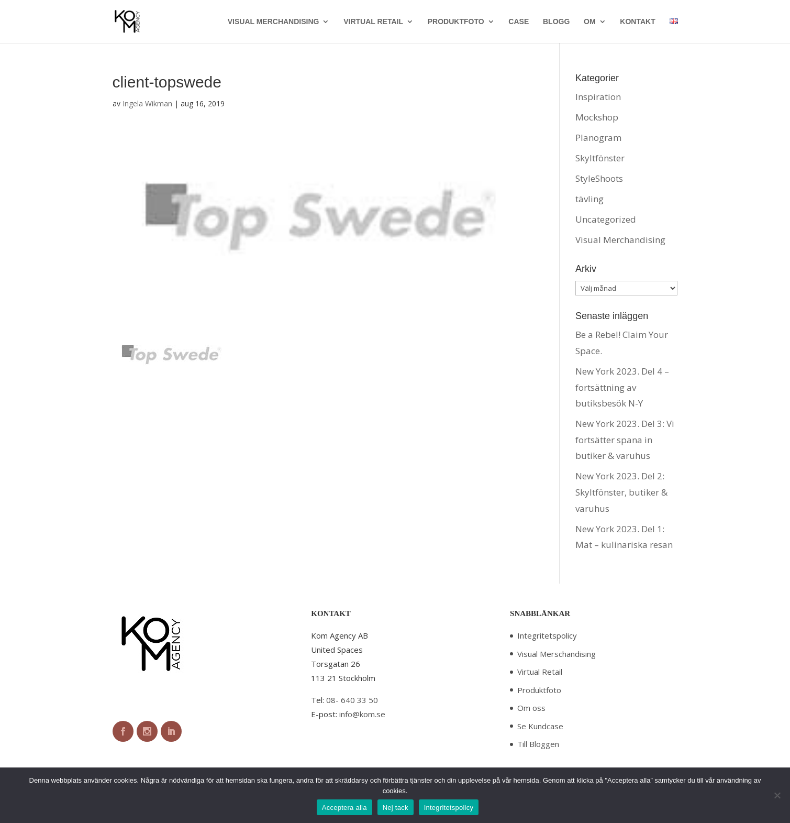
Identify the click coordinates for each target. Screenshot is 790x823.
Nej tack (395, 807)
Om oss (531, 708)
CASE (518, 22)
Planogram (598, 137)
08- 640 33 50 (352, 700)
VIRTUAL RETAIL (373, 22)
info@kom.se (362, 714)
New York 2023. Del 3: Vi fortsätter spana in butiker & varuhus (624, 440)
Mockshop (596, 117)
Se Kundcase (540, 726)
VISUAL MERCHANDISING (273, 22)
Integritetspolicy (547, 635)
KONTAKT (637, 22)
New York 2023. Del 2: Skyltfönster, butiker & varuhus (621, 492)
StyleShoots (599, 178)
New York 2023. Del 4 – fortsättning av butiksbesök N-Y (622, 387)
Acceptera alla (344, 807)
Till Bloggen (538, 744)
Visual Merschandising (556, 654)
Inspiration (598, 97)
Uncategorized (605, 219)
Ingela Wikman (147, 103)
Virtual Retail (539, 671)
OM (590, 22)
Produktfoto (539, 690)
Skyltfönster (600, 158)
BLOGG (556, 22)
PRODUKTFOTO (456, 22)
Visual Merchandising (620, 240)
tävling (589, 199)
